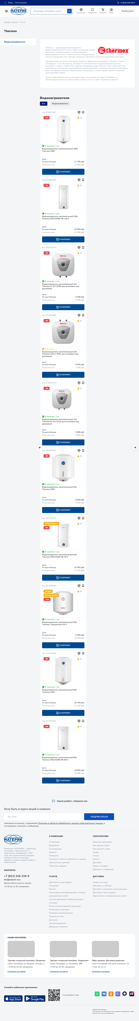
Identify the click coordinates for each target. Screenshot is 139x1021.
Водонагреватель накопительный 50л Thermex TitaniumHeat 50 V (59, 623)
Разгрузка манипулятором (61, 913)
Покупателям (100, 836)
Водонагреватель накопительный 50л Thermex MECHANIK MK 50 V (59, 556)
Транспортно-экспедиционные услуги (110, 896)
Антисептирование (57, 923)
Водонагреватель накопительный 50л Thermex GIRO (59, 488)
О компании (56, 836)
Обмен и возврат (100, 866)
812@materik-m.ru (12, 879)
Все (43, 103)
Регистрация (21, 2)
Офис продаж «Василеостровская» (108, 960)
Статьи (96, 859)
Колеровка (54, 885)
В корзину (63, 172)
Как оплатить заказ (101, 849)
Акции (95, 852)
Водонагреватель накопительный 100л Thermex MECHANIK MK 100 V (60, 217)
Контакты (9, 870)
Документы (54, 845)
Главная (7, 22)
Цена (44, 159)
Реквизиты (54, 855)
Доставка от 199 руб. (102, 885)
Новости (53, 852)
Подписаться (99, 816)
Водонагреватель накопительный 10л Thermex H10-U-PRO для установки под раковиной (60, 354)
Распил (52, 889)
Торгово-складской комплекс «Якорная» (26, 960)
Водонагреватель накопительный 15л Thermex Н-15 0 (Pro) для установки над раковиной (60, 421)
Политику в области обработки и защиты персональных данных (70, 823)
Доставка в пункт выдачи (60, 882)
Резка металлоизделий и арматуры (65, 906)
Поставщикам (55, 849)
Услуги (96, 855)
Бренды (15, 22)
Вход (10, 2)
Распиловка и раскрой (59, 909)
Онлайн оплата (128, 11)
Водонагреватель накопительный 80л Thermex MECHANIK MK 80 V (59, 758)
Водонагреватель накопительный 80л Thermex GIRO (59, 691)
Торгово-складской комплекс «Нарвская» (69, 960)
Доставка (97, 862)
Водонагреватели (14, 41)
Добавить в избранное (103, 869)
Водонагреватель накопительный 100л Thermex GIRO (60, 150)
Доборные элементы (58, 926)
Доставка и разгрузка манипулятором (110, 889)
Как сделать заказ (101, 845)
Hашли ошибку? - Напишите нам (69, 801)
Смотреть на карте (17, 971)
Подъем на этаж (56, 916)
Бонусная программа (102, 842)
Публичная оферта (57, 866)
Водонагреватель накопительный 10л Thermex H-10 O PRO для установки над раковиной (60, 286)
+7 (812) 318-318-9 (16, 876)
